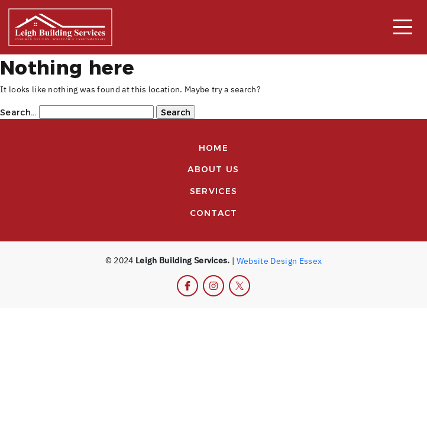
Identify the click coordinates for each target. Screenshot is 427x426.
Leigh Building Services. (182, 260)
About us (213, 169)
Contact (214, 212)
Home (213, 147)
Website (253, 260)
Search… (18, 112)
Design (283, 260)
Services (213, 190)
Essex (310, 260)
